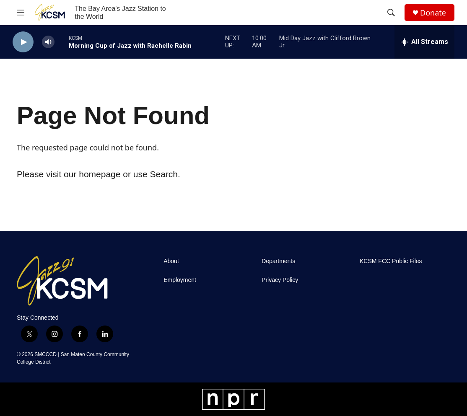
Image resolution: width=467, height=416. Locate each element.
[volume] (48, 42)
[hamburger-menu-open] (21, 12)
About (171, 261)
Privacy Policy (280, 280)
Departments (278, 261)
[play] (23, 42)
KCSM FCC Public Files (391, 261)
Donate (433, 12)
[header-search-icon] (391, 12)
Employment (179, 280)
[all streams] (424, 42)
